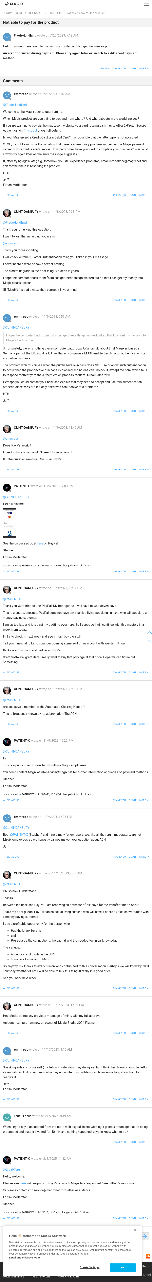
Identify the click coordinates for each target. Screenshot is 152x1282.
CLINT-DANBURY (26, 212)
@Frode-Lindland (15, 105)
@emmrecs (11, 243)
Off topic (56, 13)
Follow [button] (105, 68)
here (40, 543)
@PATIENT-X (12, 599)
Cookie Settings (90, 1267)
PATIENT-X (22, 486)
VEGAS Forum (41, 1276)
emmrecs (21, 94)
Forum (7, 13)
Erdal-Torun (23, 1116)
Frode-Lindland (25, 35)
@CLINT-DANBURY (16, 327)
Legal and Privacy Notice (25, 1257)
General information (31, 13)
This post (30, 130)
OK (122, 1267)
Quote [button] (133, 68)
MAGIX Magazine (68, 1276)
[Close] (135, 1230)
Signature (12, 195)
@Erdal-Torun (12, 1169)
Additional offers (13, 1276)
